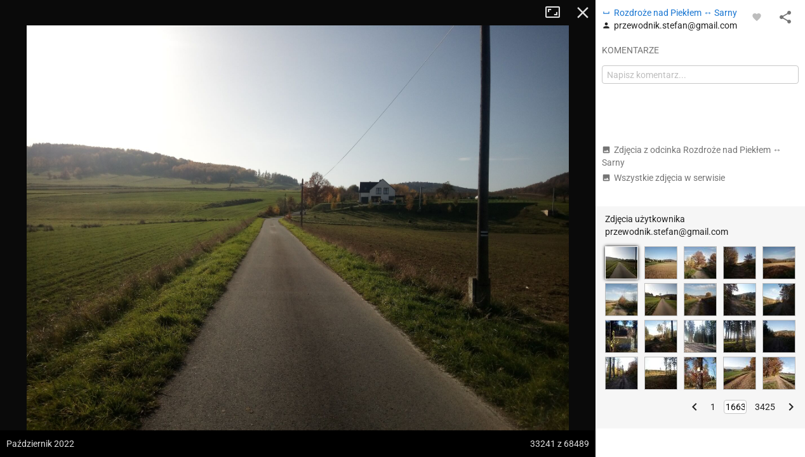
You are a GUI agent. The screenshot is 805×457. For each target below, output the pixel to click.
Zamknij (582, 12)
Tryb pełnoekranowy (557, 12)
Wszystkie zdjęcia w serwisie (663, 178)
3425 (765, 407)
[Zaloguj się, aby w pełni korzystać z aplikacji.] (757, 16)
